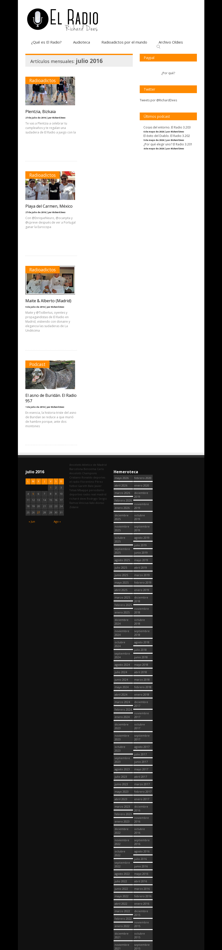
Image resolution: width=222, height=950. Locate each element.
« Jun (32, 332)
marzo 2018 (142, 490)
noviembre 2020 (122, 862)
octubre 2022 (120, 664)
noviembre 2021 (122, 757)
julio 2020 (121, 901)
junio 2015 (141, 781)
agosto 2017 (141, 557)
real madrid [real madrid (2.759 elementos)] (98, 305)
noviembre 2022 (122, 652)
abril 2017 (140, 587)
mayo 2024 (122, 498)
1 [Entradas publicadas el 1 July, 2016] (50, 298)
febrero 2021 (123, 834)
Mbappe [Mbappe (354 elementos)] (82, 301)
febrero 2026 (123, 311)
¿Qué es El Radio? (46, 42)
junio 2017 (141, 572)
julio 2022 (121, 692)
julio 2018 (140, 460)
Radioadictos (42, 80)
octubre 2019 (139, 328)
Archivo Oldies (171, 42)
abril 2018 (140, 483)
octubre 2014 (139, 850)
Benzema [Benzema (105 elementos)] (90, 280)
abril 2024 (121, 505)
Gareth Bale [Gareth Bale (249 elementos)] (86, 296)
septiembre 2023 (122, 570)
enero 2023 (122, 632)
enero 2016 (141, 714)
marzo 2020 (122, 931)
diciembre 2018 (141, 410)
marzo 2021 (122, 826)
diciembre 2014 (141, 828)
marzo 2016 (142, 699)
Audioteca (81, 42)
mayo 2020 (122, 916)
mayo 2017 (141, 580)
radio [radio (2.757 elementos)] (86, 305)
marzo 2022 (122, 722)
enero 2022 (122, 737)
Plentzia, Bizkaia (40, 111)
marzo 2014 (142, 908)
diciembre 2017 (141, 514)
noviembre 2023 (122, 548)
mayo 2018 (141, 475)
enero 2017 (141, 610)
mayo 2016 (141, 684)
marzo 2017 (142, 595)
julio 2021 (121, 796)
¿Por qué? (168, 73)
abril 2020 (121, 923)
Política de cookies (165, 947)
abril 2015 (140, 796)
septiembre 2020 (122, 884)
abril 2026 (121, 296)
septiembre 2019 (142, 339)
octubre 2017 (139, 537)
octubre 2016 (139, 641)
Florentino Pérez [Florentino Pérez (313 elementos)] (91, 292)
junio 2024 (121, 490)
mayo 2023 (122, 602)
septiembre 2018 (142, 443)
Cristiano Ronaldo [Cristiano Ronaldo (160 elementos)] (80, 288)
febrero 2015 (142, 811)
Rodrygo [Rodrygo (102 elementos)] (92, 309)
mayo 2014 (141, 893)
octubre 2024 (120, 455)
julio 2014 (140, 879)
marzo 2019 (142, 386)
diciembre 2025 (122, 328)
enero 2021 (122, 841)
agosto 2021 (122, 789)
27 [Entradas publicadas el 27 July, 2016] (38, 323)
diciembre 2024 (122, 432)
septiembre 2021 (122, 779)
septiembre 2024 (122, 466)
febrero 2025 (123, 415)
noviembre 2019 (141, 316)
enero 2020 (141, 296)
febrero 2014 (142, 916)
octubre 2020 (120, 873)
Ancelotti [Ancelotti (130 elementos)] (75, 275)
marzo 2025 (122, 408)
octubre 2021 (120, 768)
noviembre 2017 (141, 526)
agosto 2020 (122, 893)
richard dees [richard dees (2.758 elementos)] (77, 309)
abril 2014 (140, 901)
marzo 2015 (142, 804)
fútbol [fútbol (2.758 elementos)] (73, 296)
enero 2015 (141, 819)
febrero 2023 (123, 625)
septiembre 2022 (122, 675)
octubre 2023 (120, 559)
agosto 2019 (141, 348)
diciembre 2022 (122, 641)
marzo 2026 (122, 303)
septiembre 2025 (122, 361)
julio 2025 (121, 378)
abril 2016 (140, 692)
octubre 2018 (139, 432)
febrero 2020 (142, 289)
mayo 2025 (122, 393)
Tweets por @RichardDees (158, 100)
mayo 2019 (141, 371)
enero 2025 (122, 423)
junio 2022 (121, 699)
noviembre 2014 (141, 839)
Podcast (95, 175)
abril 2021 (121, 819)
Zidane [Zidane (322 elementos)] (74, 318)
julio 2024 (121, 483)
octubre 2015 (139, 746)
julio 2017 (140, 565)
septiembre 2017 (142, 548)
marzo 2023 (122, 617)
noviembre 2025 (122, 339)
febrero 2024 (123, 520)
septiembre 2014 (142, 862)
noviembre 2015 (141, 735)
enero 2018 (141, 505)
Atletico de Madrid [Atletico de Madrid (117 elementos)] (94, 275)
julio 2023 (121, 587)
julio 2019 (140, 356)
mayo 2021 (122, 811)
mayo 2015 (141, 789)
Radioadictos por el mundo (124, 42)
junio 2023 (121, 595)
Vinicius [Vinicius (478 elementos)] (84, 313)
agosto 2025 (122, 371)
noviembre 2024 (122, 443)
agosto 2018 (141, 453)
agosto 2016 (141, 662)
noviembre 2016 (141, 630)
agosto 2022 (122, 684)
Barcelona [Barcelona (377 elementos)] (76, 280)
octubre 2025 (120, 350)
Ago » (57, 332)
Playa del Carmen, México (106, 111)
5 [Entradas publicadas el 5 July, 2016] (33, 304)
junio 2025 (121, 386)
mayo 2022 (122, 707)
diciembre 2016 (141, 619)
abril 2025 (121, 401)
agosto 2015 (141, 767)
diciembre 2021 (122, 746)
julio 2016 (140, 669)
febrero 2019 (142, 393)
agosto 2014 (141, 871)
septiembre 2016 (142, 652)
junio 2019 (141, 363)
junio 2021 (121, 804)
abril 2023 (121, 610)
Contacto (190, 947)
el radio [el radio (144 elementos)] (74, 292)
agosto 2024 (122, 475)
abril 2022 (121, 714)
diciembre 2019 (141, 305)
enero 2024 (122, 528)
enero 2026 (122, 318)
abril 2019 (140, 378)
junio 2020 (121, 908)
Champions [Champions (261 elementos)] (89, 284)
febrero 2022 (123, 729)
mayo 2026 (122, 289)
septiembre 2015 (142, 757)
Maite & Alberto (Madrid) (48, 206)
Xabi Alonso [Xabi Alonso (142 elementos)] (96, 313)
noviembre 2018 (141, 421)
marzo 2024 (122, 513)
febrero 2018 (142, 498)
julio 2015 (140, 774)
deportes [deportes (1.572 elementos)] (99, 288)
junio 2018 (141, 468)
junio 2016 (141, 677)
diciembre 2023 (122, 537)
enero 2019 (141, 401)
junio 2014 (141, 886)
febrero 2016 (142, 707)
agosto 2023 (122, 580)
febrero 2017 (142, 602)
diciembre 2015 (141, 723)
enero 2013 (141, 923)
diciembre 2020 (122, 850)
